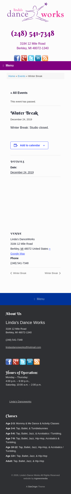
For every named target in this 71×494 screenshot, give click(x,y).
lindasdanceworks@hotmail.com (23, 347)
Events (21, 76)
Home (12, 76)
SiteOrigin (33, 486)
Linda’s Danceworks (20, 401)
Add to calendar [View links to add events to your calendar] (30, 145)
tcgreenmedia (41, 478)
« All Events (18, 92)
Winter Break (19, 273)
